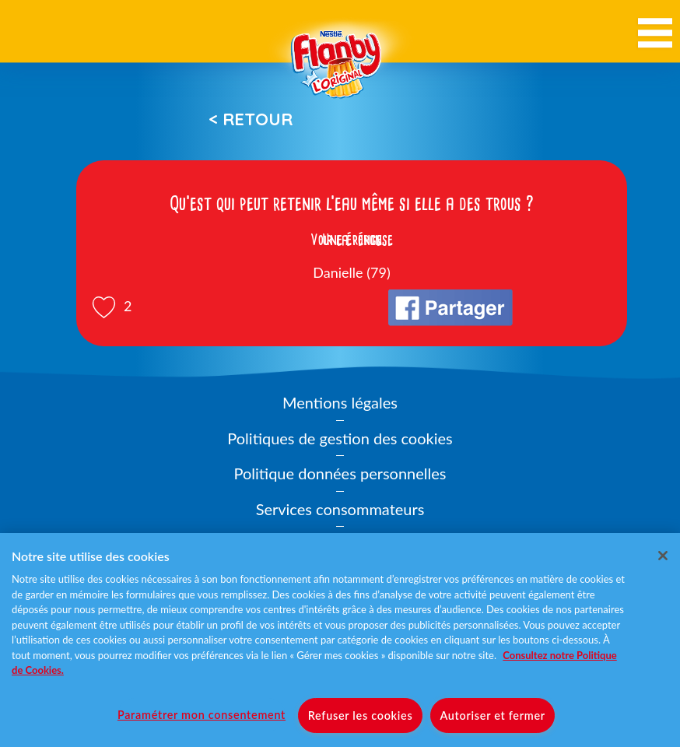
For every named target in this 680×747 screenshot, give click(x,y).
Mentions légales (340, 402)
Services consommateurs (340, 509)
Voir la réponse (351, 239)
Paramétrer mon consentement (201, 714)
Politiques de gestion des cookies (339, 438)
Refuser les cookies (360, 715)
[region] (340, 640)
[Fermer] (663, 555)
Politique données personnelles (340, 473)
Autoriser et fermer (492, 715)
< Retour (251, 119)
